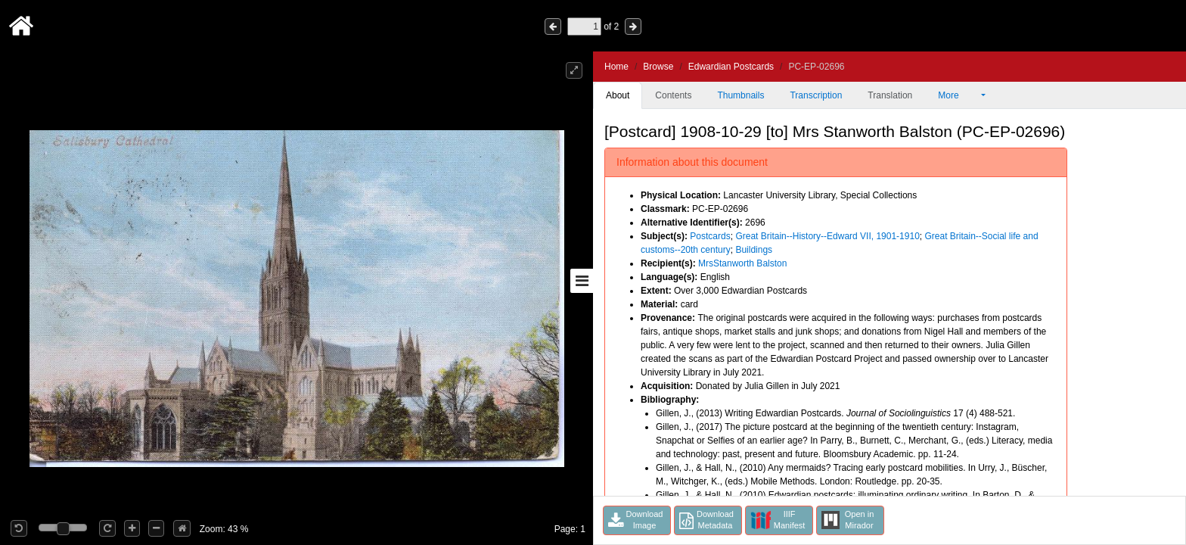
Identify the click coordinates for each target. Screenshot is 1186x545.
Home (616, 66)
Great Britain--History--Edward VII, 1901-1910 (827, 236)
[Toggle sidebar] (581, 281)
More (958, 95)
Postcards (710, 236)
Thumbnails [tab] (740, 95)
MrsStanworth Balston (742, 263)
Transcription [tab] (816, 95)
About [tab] (617, 95)
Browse (658, 66)
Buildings (753, 249)
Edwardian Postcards (731, 66)
